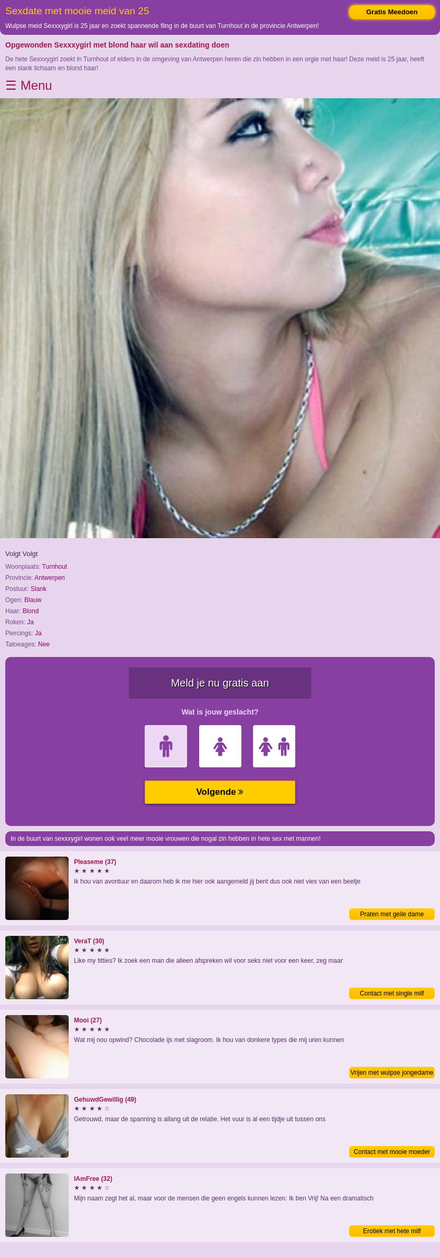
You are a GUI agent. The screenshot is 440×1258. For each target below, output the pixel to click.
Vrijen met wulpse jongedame (392, 1072)
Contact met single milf (392, 993)
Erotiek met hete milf (391, 1231)
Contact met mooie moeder (392, 1152)
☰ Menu (28, 85)
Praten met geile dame (392, 914)
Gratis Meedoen (392, 12)
